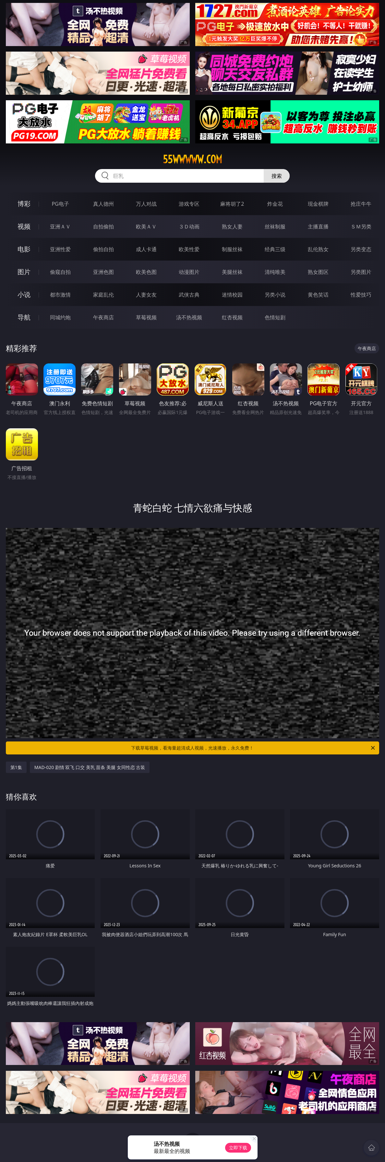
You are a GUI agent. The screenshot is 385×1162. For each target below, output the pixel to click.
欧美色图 (146, 271)
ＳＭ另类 (361, 226)
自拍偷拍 (103, 226)
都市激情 (60, 294)
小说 (24, 294)
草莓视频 (146, 317)
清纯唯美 (275, 271)
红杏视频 (232, 317)
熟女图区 (318, 271)
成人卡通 (146, 249)
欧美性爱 (189, 249)
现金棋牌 (318, 203)
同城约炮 (60, 317)
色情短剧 (275, 317)
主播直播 (318, 226)
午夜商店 (103, 317)
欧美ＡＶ (146, 226)
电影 (24, 249)
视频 (24, 226)
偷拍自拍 (103, 249)
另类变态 (361, 249)
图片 (24, 271)
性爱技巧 (361, 294)
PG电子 (60, 203)
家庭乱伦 (103, 294)
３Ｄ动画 (189, 226)
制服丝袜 (232, 249)
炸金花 (275, 203)
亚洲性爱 (60, 249)
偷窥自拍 (60, 271)
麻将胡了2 (232, 203)
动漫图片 (189, 271)
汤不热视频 (189, 317)
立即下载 (238, 1147)
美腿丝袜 (232, 271)
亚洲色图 (103, 271)
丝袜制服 (275, 226)
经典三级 (275, 249)
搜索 (276, 175)
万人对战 (146, 203)
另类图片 (361, 271)
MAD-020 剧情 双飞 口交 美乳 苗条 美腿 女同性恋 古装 (89, 767)
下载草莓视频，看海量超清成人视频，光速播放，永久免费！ (253, 748)
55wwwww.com (192, 159)
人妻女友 (146, 294)
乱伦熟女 (318, 249)
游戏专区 (189, 203)
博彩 (24, 203)
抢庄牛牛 (361, 203)
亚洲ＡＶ (60, 226)
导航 (24, 317)
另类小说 (275, 294)
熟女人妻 (232, 226)
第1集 (16, 767)
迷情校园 (232, 294)
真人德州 (103, 203)
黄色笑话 (318, 294)
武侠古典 (189, 294)
